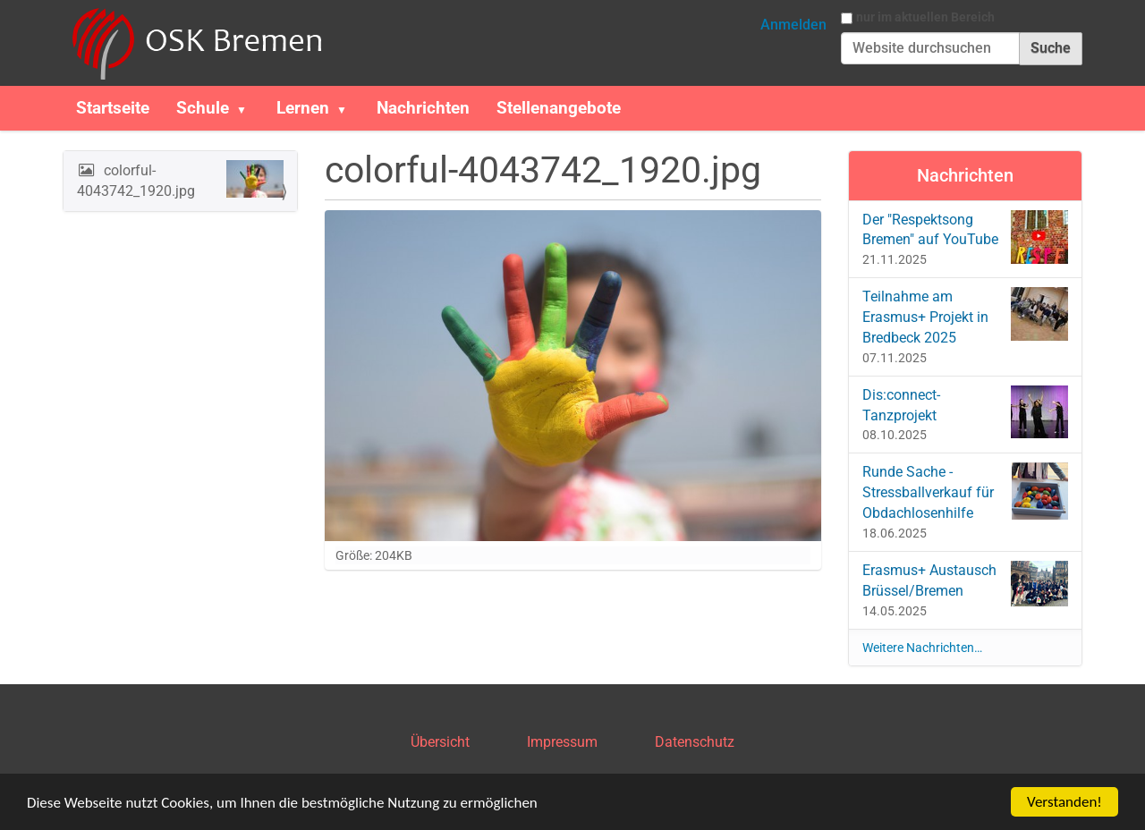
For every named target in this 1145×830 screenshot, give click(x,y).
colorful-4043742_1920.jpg (180, 179)
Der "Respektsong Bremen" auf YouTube (965, 237)
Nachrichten (423, 107)
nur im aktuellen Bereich (925, 17)
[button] (248, 108)
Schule (202, 107)
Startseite (112, 107)
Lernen (302, 107)
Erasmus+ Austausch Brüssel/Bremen (965, 583)
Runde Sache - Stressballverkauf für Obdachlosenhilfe (965, 491)
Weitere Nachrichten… (922, 647)
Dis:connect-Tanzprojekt (965, 411)
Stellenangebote (558, 107)
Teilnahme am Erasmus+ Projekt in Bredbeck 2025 (965, 316)
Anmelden (793, 24)
